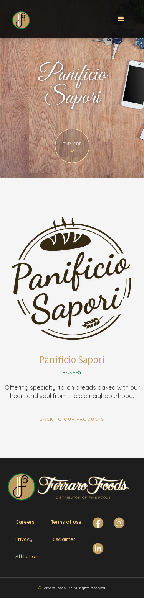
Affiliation (26, 556)
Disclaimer (63, 539)
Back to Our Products (72, 419)
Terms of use (66, 522)
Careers (24, 522)
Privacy (24, 539)
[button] (120, 19)
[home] (21, 18)
